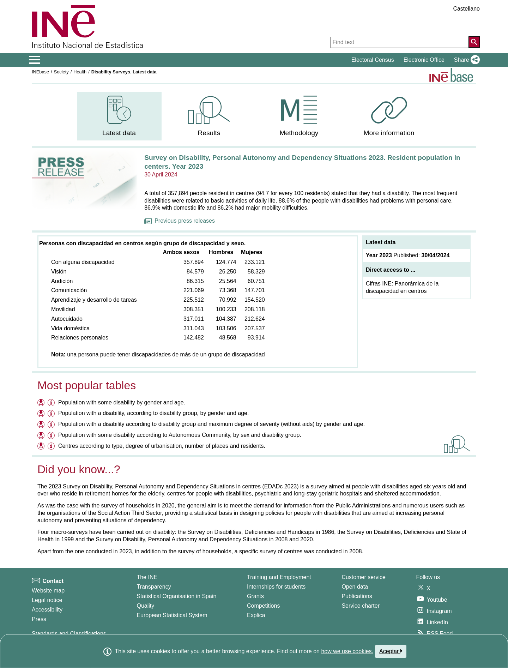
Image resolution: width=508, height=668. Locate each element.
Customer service (363, 577)
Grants (255, 596)
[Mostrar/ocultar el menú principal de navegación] (34, 60)
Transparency (154, 587)
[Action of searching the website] (474, 42)
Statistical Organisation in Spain (176, 596)
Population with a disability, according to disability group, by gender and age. (153, 413)
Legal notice (47, 600)
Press (39, 619)
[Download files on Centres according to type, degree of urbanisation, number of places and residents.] (41, 447)
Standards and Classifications (69, 634)
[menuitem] (119, 116)
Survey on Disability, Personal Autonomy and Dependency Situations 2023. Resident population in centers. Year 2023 (302, 162)
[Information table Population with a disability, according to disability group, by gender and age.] (52, 414)
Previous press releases (179, 221)
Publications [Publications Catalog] (356, 596)
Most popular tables (86, 385)
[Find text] (400, 42)
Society (61, 71)
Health (79, 71)
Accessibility (47, 610)
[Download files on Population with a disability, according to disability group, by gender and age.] (41, 414)
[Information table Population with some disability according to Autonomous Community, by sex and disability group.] (52, 436)
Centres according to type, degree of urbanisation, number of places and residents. (161, 446)
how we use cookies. (347, 651)
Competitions (263, 606)
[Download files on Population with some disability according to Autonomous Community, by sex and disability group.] (41, 436)
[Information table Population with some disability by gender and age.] (52, 403)
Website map (48, 591)
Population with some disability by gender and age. (121, 402)
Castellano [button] (466, 9)
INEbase (40, 71)
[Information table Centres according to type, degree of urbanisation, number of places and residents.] (52, 447)
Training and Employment (279, 577)
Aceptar (390, 651)
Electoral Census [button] (372, 60)
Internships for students (276, 587)
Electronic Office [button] (424, 60)
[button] (465, 60)
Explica (256, 615)
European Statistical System (172, 615)
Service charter (360, 606)
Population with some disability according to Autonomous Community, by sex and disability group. (179, 435)
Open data (354, 587)
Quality (145, 606)
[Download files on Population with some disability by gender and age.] (41, 403)
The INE (147, 577)
